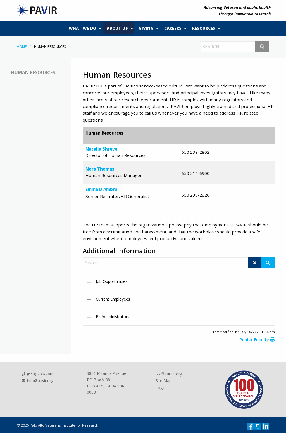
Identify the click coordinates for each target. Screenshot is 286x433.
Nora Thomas (99, 169)
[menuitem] (84, 28)
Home (22, 46)
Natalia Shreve (101, 149)
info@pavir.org (37, 380)
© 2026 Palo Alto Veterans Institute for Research (57, 425)
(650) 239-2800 (37, 374)
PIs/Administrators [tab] (112, 316)
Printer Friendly (257, 339)
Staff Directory (169, 374)
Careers (173, 28)
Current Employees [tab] (113, 299)
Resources (203, 28)
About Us (117, 28)
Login (161, 387)
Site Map (163, 380)
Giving (146, 28)
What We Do (82, 28)
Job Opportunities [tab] (111, 281)
